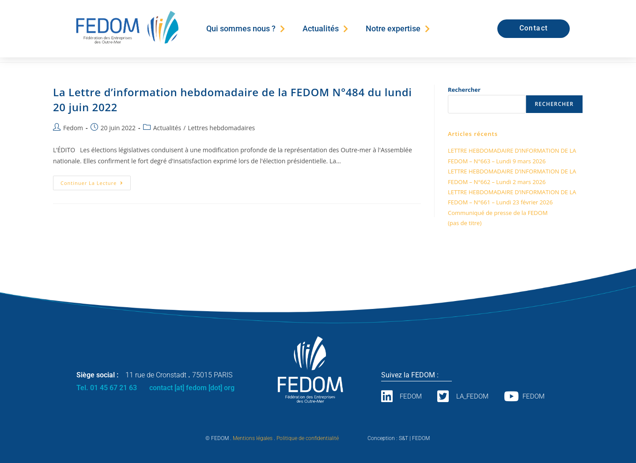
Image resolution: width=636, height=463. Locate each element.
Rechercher (464, 90)
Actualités (325, 28)
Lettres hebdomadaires (221, 128)
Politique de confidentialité (307, 438)
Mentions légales (253, 438)
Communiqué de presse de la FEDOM (498, 213)
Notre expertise (398, 28)
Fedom (73, 128)
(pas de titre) (464, 223)
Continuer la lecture (96, 181)
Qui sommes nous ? (245, 28)
